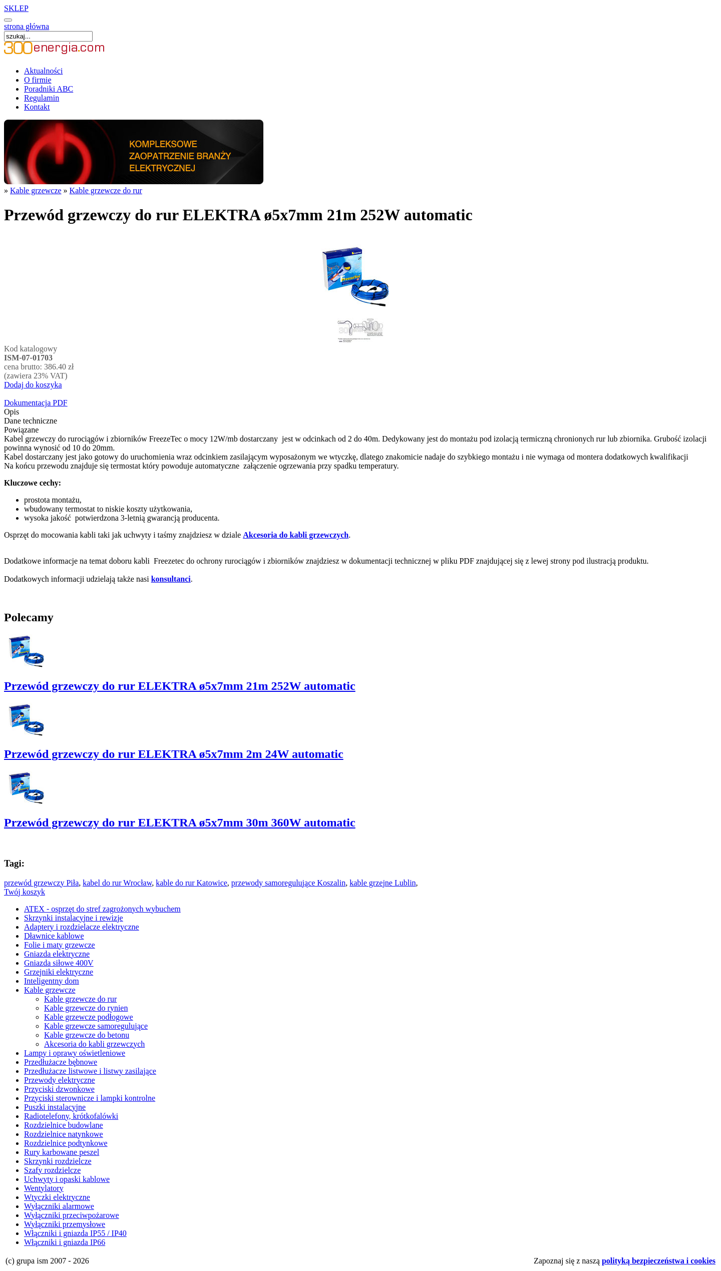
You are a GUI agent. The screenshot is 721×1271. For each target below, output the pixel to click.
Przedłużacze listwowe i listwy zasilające (90, 1071)
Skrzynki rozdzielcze (58, 1161)
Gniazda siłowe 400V (59, 963)
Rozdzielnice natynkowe (63, 1134)
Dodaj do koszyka (33, 384)
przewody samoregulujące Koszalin (288, 883)
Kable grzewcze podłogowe (88, 1017)
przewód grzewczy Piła (41, 883)
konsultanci (171, 579)
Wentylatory (44, 1188)
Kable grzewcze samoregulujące (96, 1026)
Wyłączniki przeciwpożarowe (71, 1215)
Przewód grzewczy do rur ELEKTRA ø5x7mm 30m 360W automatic (179, 822)
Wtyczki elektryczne (57, 1197)
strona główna (26, 26)
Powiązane (21, 430)
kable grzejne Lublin (382, 883)
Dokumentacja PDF (36, 402)
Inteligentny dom (51, 981)
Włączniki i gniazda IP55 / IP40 (75, 1233)
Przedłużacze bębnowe (60, 1062)
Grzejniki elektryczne (58, 972)
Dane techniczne (30, 420)
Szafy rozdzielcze (52, 1170)
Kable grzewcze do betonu (86, 1035)
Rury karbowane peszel (61, 1152)
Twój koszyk (24, 892)
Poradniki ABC (48, 89)
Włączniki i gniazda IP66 (64, 1242)
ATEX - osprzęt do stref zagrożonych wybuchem (102, 909)
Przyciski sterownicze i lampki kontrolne (89, 1098)
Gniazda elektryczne (57, 954)
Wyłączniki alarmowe (59, 1206)
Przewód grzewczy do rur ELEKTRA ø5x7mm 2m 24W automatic (173, 753)
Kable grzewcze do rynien (86, 1008)
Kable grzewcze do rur (106, 190)
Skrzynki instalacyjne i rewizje (73, 918)
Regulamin (41, 98)
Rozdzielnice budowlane (63, 1125)
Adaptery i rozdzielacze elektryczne (81, 927)
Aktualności (43, 71)
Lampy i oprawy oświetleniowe (74, 1053)
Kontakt (37, 107)
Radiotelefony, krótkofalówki (71, 1116)
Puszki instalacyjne (55, 1107)
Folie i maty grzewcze (59, 945)
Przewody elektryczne (59, 1080)
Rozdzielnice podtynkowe (66, 1143)
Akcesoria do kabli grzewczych (295, 535)
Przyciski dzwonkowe (59, 1089)
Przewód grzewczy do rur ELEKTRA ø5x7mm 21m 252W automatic (179, 685)
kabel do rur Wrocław (117, 883)
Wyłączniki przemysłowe (64, 1224)
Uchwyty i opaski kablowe (67, 1179)
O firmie (38, 80)
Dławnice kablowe (54, 936)
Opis (11, 411)
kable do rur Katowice (191, 883)
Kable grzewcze (36, 190)
